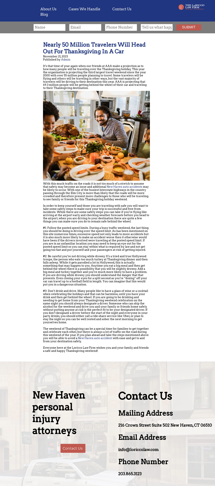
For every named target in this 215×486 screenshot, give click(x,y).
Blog (44, 14)
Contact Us (121, 9)
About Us (48, 9)
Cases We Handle (84, 9)
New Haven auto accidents (124, 186)
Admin (65, 59)
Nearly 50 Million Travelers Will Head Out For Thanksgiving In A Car (94, 48)
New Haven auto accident (95, 338)
